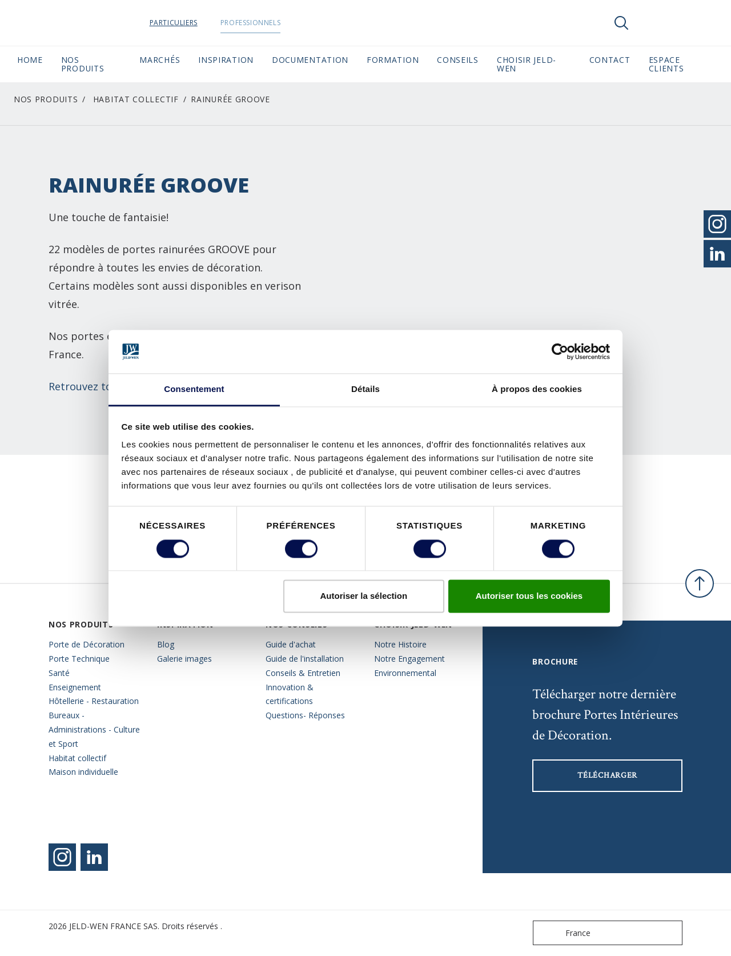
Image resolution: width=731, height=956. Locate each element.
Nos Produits (46, 99)
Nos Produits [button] (83, 64)
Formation (393, 59)
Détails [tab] (365, 389)
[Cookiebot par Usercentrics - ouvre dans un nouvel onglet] (560, 351)
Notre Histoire (400, 644)
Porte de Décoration (86, 644)
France (564, 933)
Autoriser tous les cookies (529, 596)
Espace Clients (681, 64)
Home (30, 59)
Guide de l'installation (305, 658)
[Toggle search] (621, 23)
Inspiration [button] (226, 59)
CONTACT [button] (609, 59)
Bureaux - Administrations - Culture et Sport (94, 729)
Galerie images (184, 658)
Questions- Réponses (305, 715)
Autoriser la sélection (364, 596)
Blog (165, 644)
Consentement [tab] (194, 389)
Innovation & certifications (290, 694)
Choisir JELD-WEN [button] (526, 64)
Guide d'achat (291, 644)
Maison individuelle (83, 771)
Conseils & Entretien (303, 672)
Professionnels (272, 22)
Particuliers (195, 22)
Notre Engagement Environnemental (409, 665)
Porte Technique (79, 658)
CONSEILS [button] (458, 59)
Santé (59, 672)
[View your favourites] (655, 23)
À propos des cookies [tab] (537, 389)
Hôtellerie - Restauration (94, 700)
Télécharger (607, 775)
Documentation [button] (310, 59)
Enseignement (75, 687)
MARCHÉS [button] (159, 59)
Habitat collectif (136, 99)
